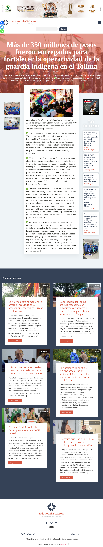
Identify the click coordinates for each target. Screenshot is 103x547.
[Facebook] (2, 23)
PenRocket (63, 544)
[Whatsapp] (2, 31)
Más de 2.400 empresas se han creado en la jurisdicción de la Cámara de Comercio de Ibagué (25, 370)
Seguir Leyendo (15, 340)
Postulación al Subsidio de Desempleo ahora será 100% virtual (24, 430)
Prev (85, 107)
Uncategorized (89, 170)
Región (92, 150)
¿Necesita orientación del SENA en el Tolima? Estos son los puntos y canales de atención (77, 442)
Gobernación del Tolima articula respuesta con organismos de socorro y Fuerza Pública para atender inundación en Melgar (75, 308)
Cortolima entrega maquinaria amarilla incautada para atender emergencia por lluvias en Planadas (25, 306)
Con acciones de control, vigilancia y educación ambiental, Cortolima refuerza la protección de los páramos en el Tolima (76, 374)
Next (96, 107)
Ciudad (86, 184)
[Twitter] (2, 27)
